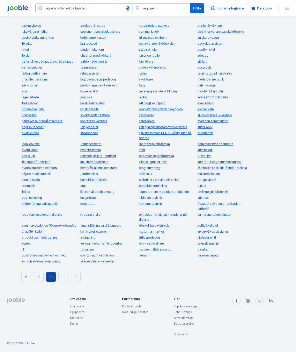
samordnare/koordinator (215, 214)
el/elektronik (30, 133)
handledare (147, 121)
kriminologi (205, 150)
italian (143, 73)
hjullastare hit (207, 237)
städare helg (148, 49)
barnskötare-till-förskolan (157, 43)
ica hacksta (206, 109)
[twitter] (259, 301)
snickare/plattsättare (95, 115)
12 (75, 277)
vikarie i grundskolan (153, 162)
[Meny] (287, 8)
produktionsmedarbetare (39, 237)
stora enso (146, 115)
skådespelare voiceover (97, 261)
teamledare (88, 67)
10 (51, 277)
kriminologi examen (94, 231)
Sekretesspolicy (184, 323)
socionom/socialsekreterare (100, 31)
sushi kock (205, 127)
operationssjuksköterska (156, 156)
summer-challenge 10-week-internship (49, 225)
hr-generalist (89, 91)
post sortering (32, 198)
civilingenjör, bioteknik (213, 192)
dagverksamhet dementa (215, 144)
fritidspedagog (149, 237)
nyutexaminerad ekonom (39, 168)
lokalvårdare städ (92, 103)
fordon (26, 55)
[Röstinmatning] (128, 8)
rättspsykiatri (207, 180)
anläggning (87, 237)
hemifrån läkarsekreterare (98, 168)
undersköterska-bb (152, 67)
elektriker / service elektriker (159, 180)
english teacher (33, 127)
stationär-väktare (210, 25)
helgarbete (88, 198)
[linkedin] (271, 301)
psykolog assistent (211, 43)
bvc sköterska (90, 150)
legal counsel (31, 144)
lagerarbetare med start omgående (164, 192)
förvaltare (87, 249)
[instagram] (248, 301)
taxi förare (146, 61)
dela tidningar (207, 85)
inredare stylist (90, 214)
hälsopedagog (208, 255)
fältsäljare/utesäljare (36, 162)
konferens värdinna (93, 121)
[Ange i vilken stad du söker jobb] (161, 8)
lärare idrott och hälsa (213, 97)
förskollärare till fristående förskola (222, 168)
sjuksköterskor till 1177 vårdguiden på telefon (165, 135)
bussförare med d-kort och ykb (44, 255)
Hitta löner (181, 334)
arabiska (86, 97)
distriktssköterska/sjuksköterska (221, 31)
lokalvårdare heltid (34, 31)
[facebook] (236, 301)
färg (142, 85)
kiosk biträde (89, 109)
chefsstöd (29, 115)
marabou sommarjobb (213, 121)
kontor (26, 243)
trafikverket (30, 103)
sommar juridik (149, 31)
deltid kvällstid (208, 225)
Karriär (74, 323)
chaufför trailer (32, 231)
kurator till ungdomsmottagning (220, 162)
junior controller (150, 55)
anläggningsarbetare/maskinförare (163, 127)
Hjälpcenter (77, 312)
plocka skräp (31, 180)
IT (23, 249)
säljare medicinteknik (36, 174)
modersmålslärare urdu (155, 249)
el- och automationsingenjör (41, 261)
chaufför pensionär (35, 79)
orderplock (205, 133)
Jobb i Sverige (183, 312)
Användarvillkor (183, 317)
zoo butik (28, 156)
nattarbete (87, 204)
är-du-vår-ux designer (213, 231)
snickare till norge (92, 25)
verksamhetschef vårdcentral (101, 243)
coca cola (205, 67)
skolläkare (146, 79)
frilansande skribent (153, 37)
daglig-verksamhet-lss (38, 37)
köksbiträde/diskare (94, 162)
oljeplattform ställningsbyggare (161, 109)
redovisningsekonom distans (42, 214)
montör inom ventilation (97, 255)
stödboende (89, 133)
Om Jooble (77, 306)
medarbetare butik (211, 79)
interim (26, 49)
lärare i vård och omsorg (97, 192)
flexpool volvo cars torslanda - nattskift (219, 206)
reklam (143, 255)
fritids (26, 192)
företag (27, 43)
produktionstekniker (153, 186)
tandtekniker (89, 174)
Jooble (30, 343)
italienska (145, 174)
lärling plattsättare (34, 73)
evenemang (206, 103)
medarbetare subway (154, 25)
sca (24, 91)
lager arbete (30, 97)
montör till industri (210, 91)
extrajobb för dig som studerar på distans (163, 216)
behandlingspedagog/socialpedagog (47, 61)
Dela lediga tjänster (135, 312)
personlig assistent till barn (158, 91)
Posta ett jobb (131, 306)
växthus (203, 198)
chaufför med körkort (95, 55)
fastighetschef (91, 144)
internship (29, 186)
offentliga (204, 156)
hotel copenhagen (93, 37)
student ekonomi (92, 49)
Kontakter (76, 317)
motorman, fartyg (151, 231)
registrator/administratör (215, 73)
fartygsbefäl (89, 127)
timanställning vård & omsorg (100, 225)
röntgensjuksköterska (154, 144)
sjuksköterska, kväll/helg (215, 115)
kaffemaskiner (32, 67)
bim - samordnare (151, 243)
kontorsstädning (150, 204)
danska (203, 249)
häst (142, 150)
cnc (83, 186)
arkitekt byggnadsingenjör (40, 204)
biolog (143, 97)
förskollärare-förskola (154, 225)
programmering (150, 168)
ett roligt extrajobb (152, 103)
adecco (203, 55)
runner (202, 186)
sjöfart (202, 61)
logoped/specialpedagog (98, 79)
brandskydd (88, 43)
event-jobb (30, 150)
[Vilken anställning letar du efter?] (84, 8)
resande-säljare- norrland (98, 156)
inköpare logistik (150, 198)
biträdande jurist (33, 109)
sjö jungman (30, 85)
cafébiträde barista (94, 61)
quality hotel (206, 49)
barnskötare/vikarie (94, 180)
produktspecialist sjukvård (99, 85)
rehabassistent (91, 73)
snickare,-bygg (208, 37)
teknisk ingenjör (209, 243)
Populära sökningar (186, 306)
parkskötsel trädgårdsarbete (42, 121)
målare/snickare (209, 174)
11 (63, 277)
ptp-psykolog (31, 25)
